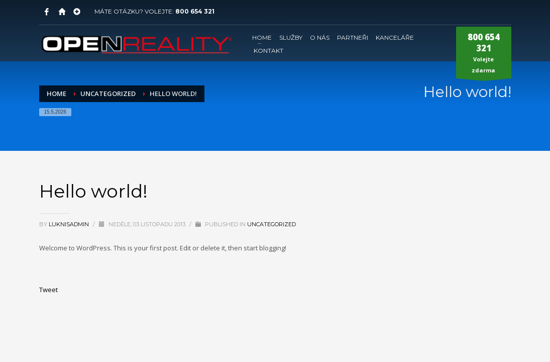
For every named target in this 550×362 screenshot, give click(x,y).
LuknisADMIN (69, 224)
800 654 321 (194, 11)
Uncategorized (271, 224)
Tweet (48, 289)
